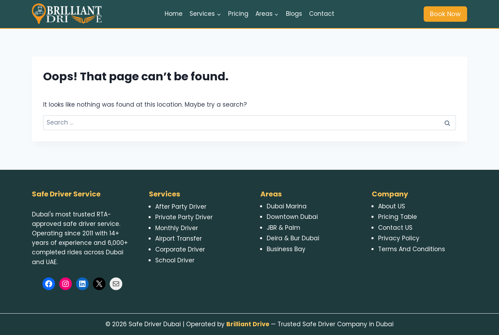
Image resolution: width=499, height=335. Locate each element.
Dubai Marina (287, 206)
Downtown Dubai (292, 217)
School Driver (174, 260)
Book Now (445, 13)
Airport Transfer (178, 238)
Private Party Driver (184, 217)
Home (174, 13)
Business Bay (286, 249)
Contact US (395, 227)
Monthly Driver (176, 228)
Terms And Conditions (411, 249)
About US (391, 206)
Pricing (238, 13)
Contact (321, 13)
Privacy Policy (398, 238)
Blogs (294, 13)
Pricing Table (397, 217)
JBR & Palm (283, 227)
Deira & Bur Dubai (293, 238)
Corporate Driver (180, 249)
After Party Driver (180, 206)
